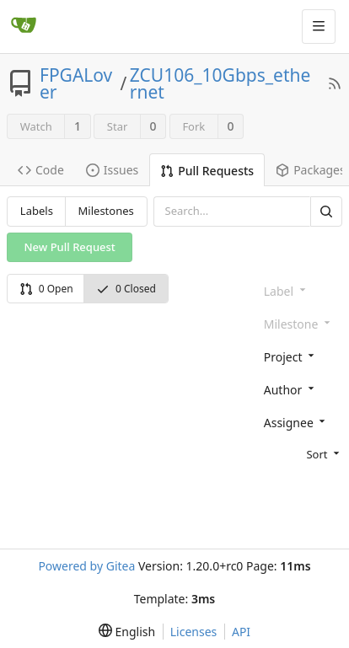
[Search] (326, 211)
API (241, 632)
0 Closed (126, 288)
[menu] (299, 453)
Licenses (193, 632)
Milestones (106, 210)
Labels (36, 210)
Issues (112, 170)
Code (41, 170)
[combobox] (299, 356)
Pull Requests (207, 171)
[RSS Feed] (334, 83)
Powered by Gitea (86, 566)
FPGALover (76, 83)
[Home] (23, 26)
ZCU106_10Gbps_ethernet (220, 83)
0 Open (46, 288)
